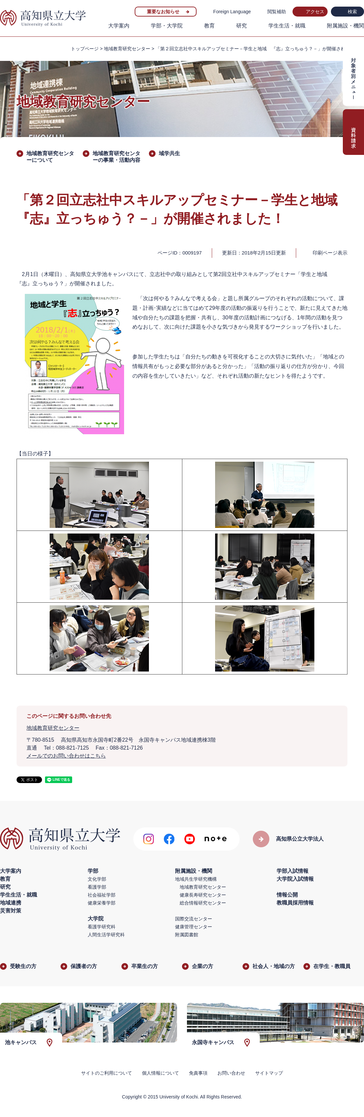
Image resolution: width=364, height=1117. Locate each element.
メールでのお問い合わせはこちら (66, 756)
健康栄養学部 (101, 903)
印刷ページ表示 (330, 253)
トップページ (85, 48)
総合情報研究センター (203, 903)
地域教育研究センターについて (50, 157)
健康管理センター (193, 926)
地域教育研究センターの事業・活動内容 (116, 157)
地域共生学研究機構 (196, 879)
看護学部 (97, 887)
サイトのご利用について (106, 1073)
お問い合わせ (231, 1073)
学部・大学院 (167, 25)
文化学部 (97, 879)
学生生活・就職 (286, 25)
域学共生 (169, 153)
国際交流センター (193, 918)
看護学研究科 (101, 926)
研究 (241, 25)
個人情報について (160, 1073)
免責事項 (198, 1073)
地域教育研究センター (127, 48)
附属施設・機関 (345, 25)
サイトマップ (269, 1073)
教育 (209, 25)
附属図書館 (186, 934)
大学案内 (118, 25)
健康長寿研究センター (203, 895)
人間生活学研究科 (106, 934)
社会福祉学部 (101, 895)
